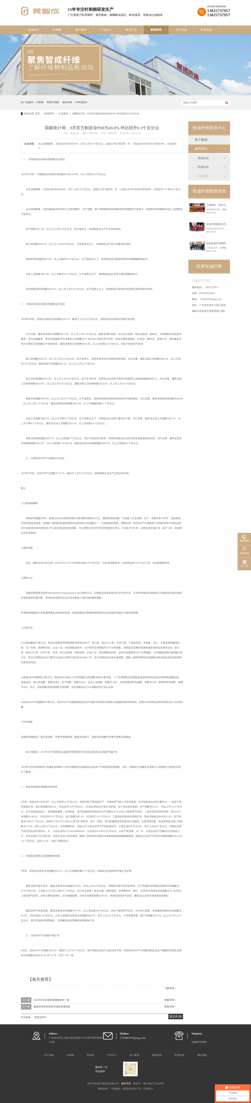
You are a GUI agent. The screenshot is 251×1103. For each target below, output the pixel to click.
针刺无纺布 (81, 102)
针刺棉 (57, 29)
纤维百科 (203, 167)
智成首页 (33, 29)
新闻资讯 (156, 29)
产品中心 (106, 29)
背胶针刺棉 (53, 102)
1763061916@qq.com (211, 299)
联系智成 (206, 29)
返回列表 (175, 1016)
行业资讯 (63, 113)
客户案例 (80, 29)
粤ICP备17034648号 (153, 1083)
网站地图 (202, 1055)
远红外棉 (67, 102)
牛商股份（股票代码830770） (127, 1088)
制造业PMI (40, 1017)
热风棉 (90, 1055)
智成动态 (203, 158)
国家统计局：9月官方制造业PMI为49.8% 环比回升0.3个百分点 (106, 113)
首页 (38, 113)
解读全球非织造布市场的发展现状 (52, 1006)
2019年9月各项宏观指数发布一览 (51, 1000)
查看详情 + (170, 1000)
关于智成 (181, 29)
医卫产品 (131, 29)
